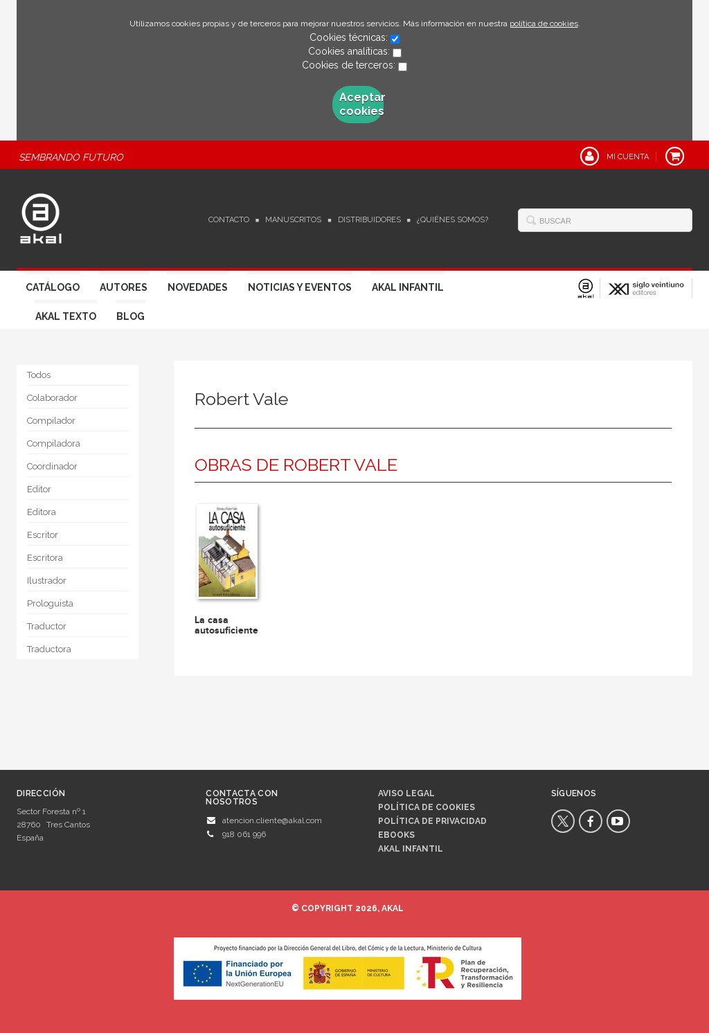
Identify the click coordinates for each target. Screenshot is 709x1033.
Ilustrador (46, 580)
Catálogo (53, 287)
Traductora (49, 649)
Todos (39, 375)
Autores (123, 287)
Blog (130, 316)
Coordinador (52, 466)
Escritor (42, 535)
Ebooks (396, 835)
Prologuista (50, 603)
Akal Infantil (408, 287)
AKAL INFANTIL (410, 849)
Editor (39, 489)
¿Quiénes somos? (452, 219)
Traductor (46, 626)
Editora (41, 512)
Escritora (45, 558)
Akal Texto (65, 316)
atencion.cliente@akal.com (272, 820)
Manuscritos (293, 219)
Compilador (51, 420)
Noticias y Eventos (300, 287)
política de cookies (544, 23)
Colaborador (52, 398)
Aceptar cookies (361, 104)
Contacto (228, 219)
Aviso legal (406, 793)
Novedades (198, 287)
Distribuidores (369, 219)
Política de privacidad (432, 821)
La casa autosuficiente (226, 625)
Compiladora (53, 443)
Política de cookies (426, 807)
